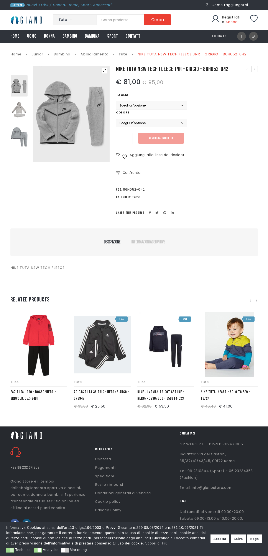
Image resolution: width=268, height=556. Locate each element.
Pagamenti (105, 467)
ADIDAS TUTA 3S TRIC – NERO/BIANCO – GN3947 (101, 395)
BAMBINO (69, 36)
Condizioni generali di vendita (123, 493)
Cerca (157, 19)
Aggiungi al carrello (161, 138)
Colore (122, 112)
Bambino (62, 54)
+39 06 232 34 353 (24, 467)
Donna (59, 4)
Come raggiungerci (227, 5)
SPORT (112, 36)
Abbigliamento (95, 54)
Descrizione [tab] (112, 242)
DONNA (49, 36)
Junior (37, 54)
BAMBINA (92, 36)
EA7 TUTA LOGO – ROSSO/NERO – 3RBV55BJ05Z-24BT (33, 395)
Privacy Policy (108, 510)
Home (15, 54)
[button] (10, 550)
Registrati (231, 17)
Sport (86, 4)
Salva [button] (238, 539)
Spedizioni (104, 476)
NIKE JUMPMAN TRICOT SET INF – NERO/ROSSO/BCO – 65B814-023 (160, 395)
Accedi (231, 21)
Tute (123, 54)
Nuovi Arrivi (37, 4)
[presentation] (250, 301)
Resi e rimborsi (109, 484)
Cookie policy (108, 501)
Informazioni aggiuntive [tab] (148, 242)
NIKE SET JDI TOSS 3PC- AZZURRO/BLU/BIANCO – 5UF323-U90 (255, 69)
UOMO (31, 36)
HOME (15, 36)
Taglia (122, 95)
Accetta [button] (219, 539)
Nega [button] (254, 539)
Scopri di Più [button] (156, 543)
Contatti (103, 459)
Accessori (102, 4)
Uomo (73, 4)
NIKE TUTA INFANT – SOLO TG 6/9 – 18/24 (225, 395)
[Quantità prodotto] (124, 138)
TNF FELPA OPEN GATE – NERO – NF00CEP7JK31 (247, 69)
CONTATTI (133, 36)
